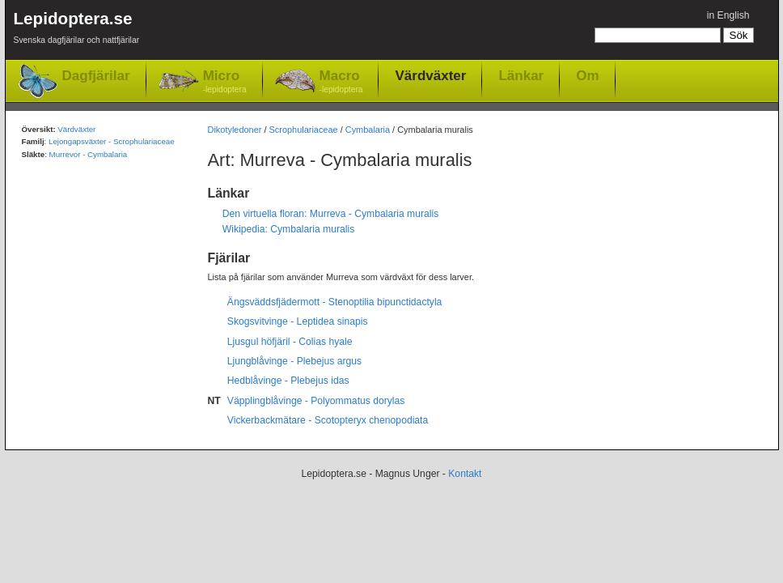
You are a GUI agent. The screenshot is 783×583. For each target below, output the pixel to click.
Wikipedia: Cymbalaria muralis (288, 229)
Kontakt (464, 473)
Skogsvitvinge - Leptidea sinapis (297, 321)
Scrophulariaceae (303, 129)
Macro (341, 82)
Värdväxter (430, 75)
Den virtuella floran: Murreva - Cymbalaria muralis (330, 213)
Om (587, 75)
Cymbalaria (367, 129)
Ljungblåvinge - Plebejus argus (294, 361)
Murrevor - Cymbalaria (88, 154)
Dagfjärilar (96, 75)
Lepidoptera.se (77, 30)
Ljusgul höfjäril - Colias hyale (290, 341)
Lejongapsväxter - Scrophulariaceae (112, 141)
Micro (225, 82)
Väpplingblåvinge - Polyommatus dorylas (316, 400)
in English (728, 15)
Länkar (521, 75)
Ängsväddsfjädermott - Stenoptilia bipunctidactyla (334, 302)
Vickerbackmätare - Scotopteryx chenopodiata (327, 420)
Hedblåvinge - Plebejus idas (288, 380)
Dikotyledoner (235, 129)
